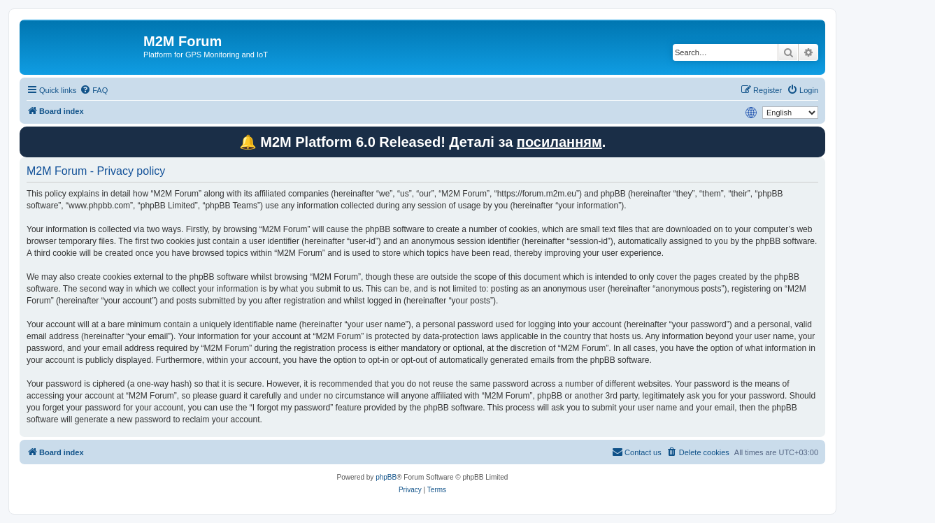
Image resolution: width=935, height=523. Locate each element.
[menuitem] (94, 90)
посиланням (559, 142)
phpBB (386, 477)
